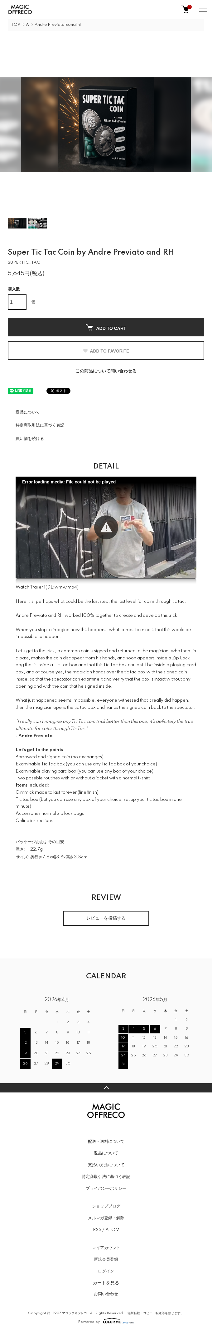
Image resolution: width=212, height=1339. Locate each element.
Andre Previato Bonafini (58, 25)
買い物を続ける (30, 438)
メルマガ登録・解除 (106, 1218)
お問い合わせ (106, 1294)
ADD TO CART (106, 327)
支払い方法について (106, 1165)
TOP (15, 25)
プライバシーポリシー (106, 1188)
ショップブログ (106, 1206)
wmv (60, 587)
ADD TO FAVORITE (106, 351)
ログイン (106, 1271)
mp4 (72, 587)
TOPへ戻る (106, 1087)
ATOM (112, 1230)
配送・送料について (106, 1141)
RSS (97, 1230)
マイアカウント (106, 1248)
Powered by (106, 1320)
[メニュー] (202, 9)
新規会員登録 (106, 1259)
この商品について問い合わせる (106, 371)
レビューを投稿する (106, 918)
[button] (106, 527)
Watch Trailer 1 (31, 587)
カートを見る (106, 1282)
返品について (28, 412)
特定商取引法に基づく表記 (40, 425)
